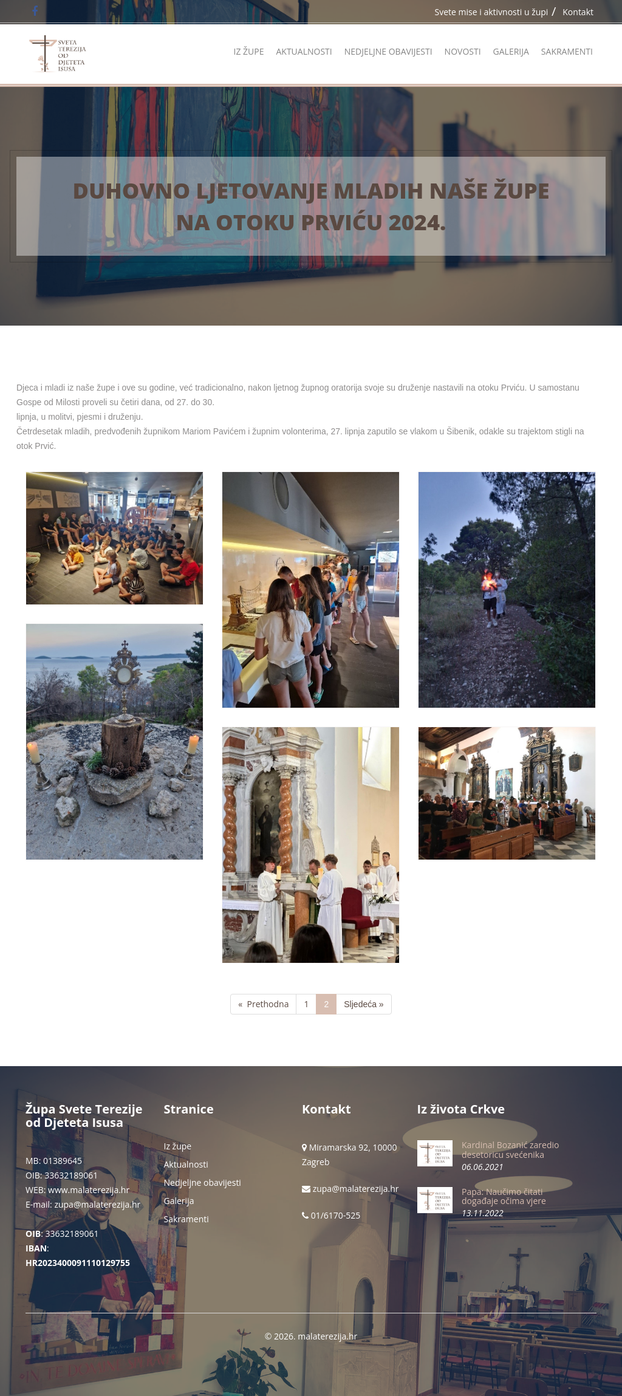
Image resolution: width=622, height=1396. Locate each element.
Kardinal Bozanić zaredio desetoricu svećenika (510, 1149)
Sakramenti (567, 51)
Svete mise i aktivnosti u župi (492, 12)
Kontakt (577, 12)
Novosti (463, 51)
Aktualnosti (304, 51)
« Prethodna (263, 1004)
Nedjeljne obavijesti (388, 51)
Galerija (511, 51)
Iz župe (248, 51)
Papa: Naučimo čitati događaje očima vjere (504, 1196)
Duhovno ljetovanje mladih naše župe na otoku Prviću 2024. (311, 206)
